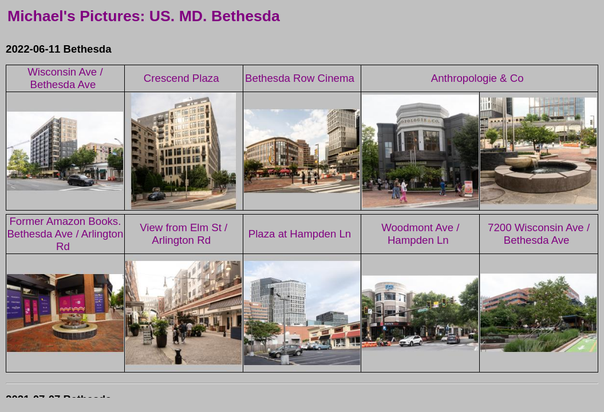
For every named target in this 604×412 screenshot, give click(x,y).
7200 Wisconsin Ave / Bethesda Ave (539, 233)
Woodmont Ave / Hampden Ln (420, 233)
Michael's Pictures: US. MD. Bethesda (143, 16)
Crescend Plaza (181, 78)
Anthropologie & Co (477, 78)
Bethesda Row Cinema (299, 78)
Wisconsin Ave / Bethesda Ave (64, 78)
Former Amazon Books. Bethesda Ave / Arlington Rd (65, 233)
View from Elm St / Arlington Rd (183, 233)
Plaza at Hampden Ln (299, 234)
